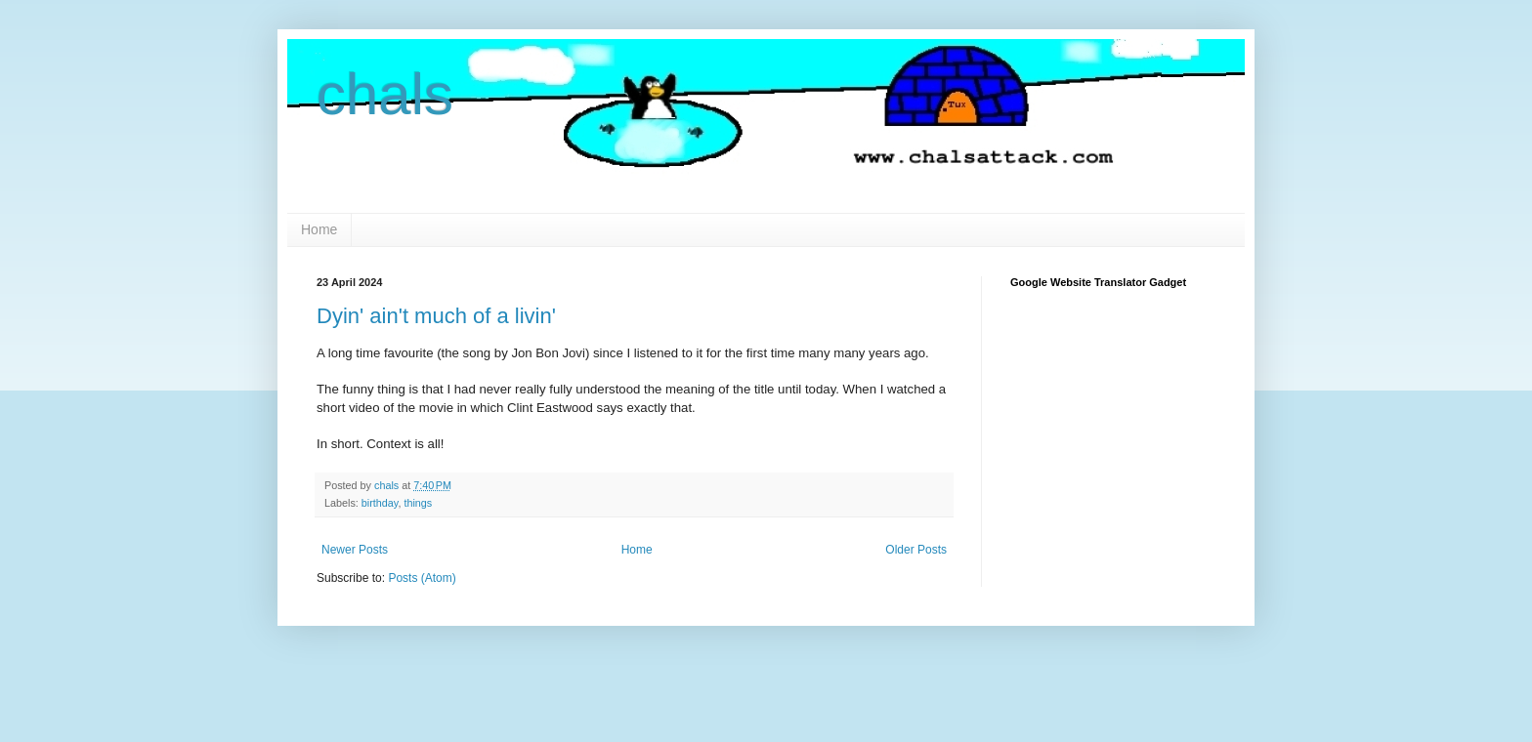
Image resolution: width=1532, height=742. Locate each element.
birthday (380, 503)
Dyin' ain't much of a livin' (436, 316)
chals (385, 94)
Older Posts (916, 549)
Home (319, 229)
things (418, 503)
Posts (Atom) (421, 578)
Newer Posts (354, 549)
